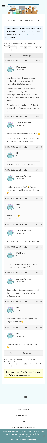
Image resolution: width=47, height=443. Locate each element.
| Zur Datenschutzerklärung (25, 440)
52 (6, 50)
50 (36, 48)
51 (40, 48)
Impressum (24, 409)
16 (30, 48)
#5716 (39, 198)
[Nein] (44, 436)
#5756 (39, 327)
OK (12, 440)
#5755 (39, 301)
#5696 (39, 147)
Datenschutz (23, 415)
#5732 (39, 247)
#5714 (39, 170)
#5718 (39, 224)
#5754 (39, 273)
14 (21, 48)
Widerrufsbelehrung (23, 427)
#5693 (39, 116)
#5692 (39, 61)
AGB (23, 421)
